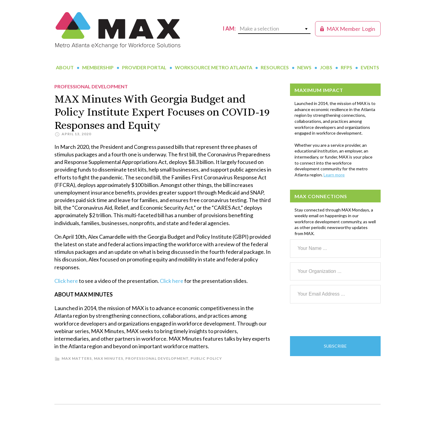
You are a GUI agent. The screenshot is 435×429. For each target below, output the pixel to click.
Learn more (334, 174)
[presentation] (336, 320)
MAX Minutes (108, 358)
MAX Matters (77, 358)
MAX (117, 30)
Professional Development (156, 358)
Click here (66, 280)
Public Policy (206, 358)
